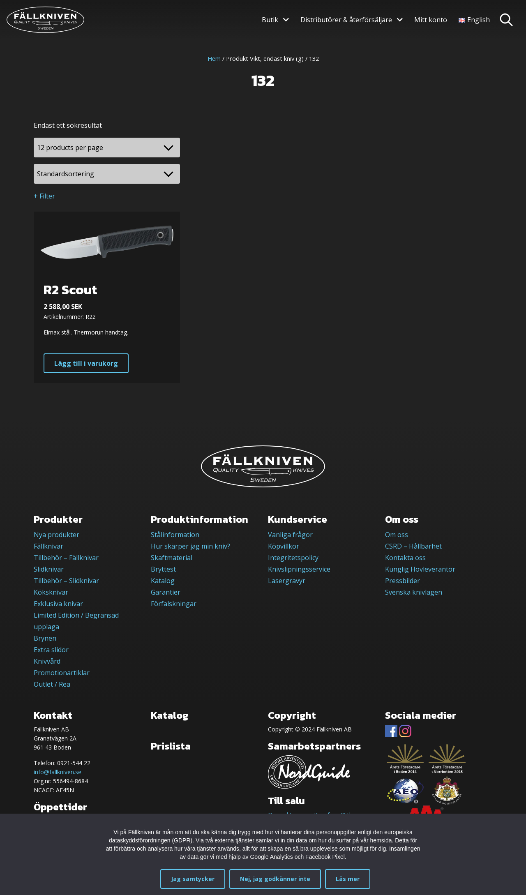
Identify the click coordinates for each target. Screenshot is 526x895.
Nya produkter (56, 534)
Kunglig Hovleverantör (420, 569)
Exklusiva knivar (58, 603)
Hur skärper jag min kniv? (190, 546)
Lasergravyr (286, 580)
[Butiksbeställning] (107, 174)
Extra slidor (51, 649)
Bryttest (163, 569)
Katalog (163, 580)
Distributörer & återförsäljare (346, 19)
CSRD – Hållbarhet (413, 546)
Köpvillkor (283, 546)
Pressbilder (402, 580)
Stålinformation (175, 534)
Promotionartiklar (62, 672)
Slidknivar (49, 569)
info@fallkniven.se (57, 772)
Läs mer (348, 879)
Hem (214, 58)
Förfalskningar (173, 603)
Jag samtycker (193, 879)
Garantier (165, 592)
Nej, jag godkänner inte (275, 879)
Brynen (45, 638)
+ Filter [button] (44, 196)
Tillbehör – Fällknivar (66, 557)
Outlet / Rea (52, 684)
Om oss (396, 534)
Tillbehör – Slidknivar (66, 580)
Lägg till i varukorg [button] (86, 363)
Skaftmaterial (171, 557)
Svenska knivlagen (413, 592)
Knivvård (47, 661)
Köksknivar (51, 592)
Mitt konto (430, 19)
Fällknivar (48, 546)
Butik (270, 19)
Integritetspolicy (293, 557)
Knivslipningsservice (299, 569)
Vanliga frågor (290, 534)
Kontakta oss (405, 557)
